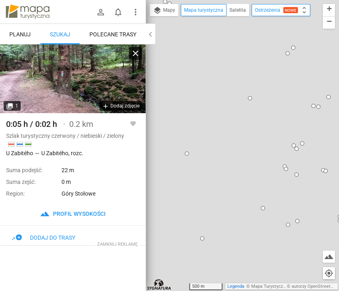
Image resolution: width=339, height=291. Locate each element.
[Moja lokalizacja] (329, 273)
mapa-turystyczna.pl (27, 11)
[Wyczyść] (135, 53)
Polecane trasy (112, 34)
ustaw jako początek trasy (234, 110)
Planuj (20, 34)
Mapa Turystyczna (269, 286)
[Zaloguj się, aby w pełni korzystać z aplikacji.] (133, 123)
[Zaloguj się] (100, 12)
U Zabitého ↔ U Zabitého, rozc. (242, 85)
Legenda (235, 286)
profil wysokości (73, 214)
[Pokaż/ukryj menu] (135, 12)
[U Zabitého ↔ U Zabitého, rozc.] (73, 78)
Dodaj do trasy (43, 237)
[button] (199, 19)
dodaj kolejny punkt (226, 124)
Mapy (164, 10)
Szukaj (60, 34)
